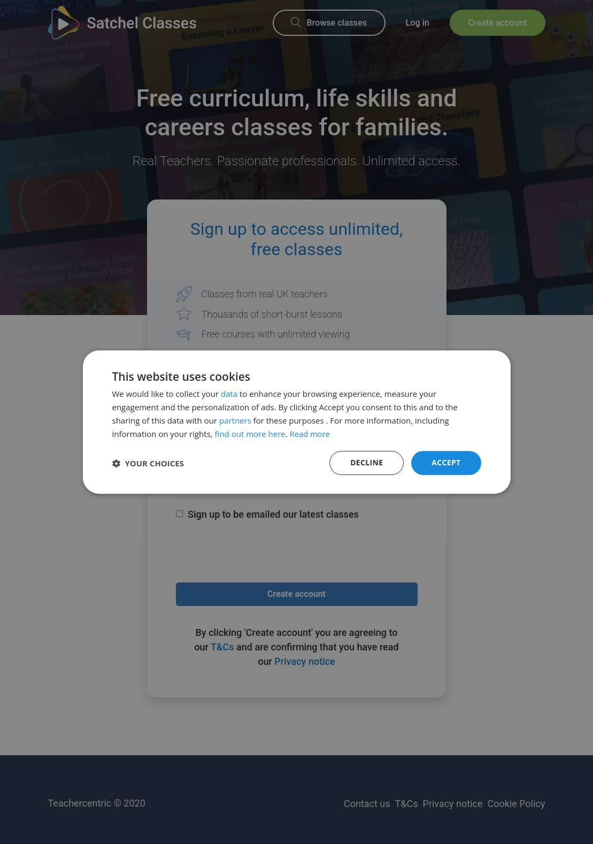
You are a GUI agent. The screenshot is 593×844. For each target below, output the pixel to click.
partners (235, 420)
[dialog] (296, 422)
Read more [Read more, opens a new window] (310, 433)
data (229, 393)
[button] (148, 463)
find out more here (250, 433)
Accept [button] (446, 462)
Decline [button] (366, 462)
